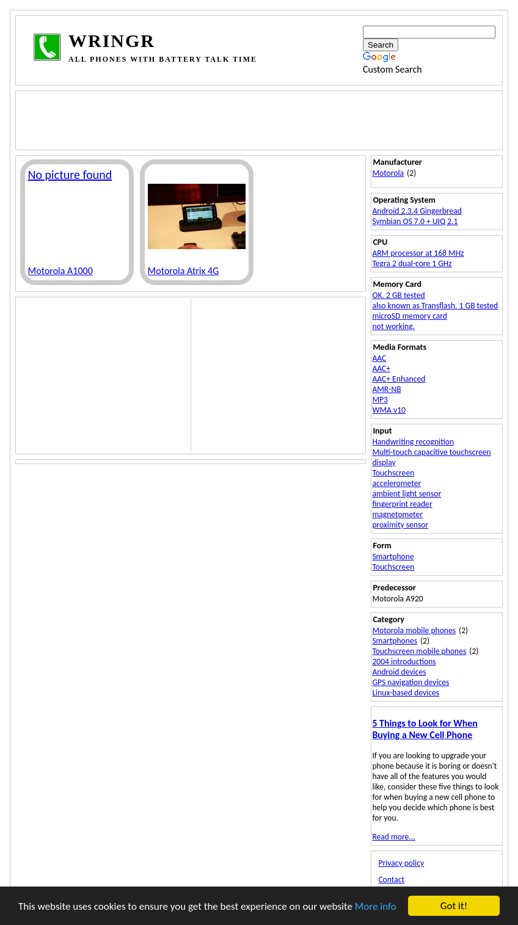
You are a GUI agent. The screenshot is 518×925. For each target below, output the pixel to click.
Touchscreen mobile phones (419, 651)
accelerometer (396, 483)
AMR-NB (386, 389)
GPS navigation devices (410, 682)
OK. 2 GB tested (398, 295)
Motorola (388, 173)
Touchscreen (393, 473)
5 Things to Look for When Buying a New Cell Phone (424, 729)
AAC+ (381, 368)
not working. (393, 326)
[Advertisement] (254, 119)
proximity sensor (400, 525)
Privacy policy (401, 863)
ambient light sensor (406, 493)
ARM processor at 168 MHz (418, 253)
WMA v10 (389, 410)
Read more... (393, 837)
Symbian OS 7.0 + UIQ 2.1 (415, 221)
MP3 (380, 399)
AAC (379, 358)
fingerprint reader (402, 504)
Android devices (399, 672)
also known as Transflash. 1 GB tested (435, 305)
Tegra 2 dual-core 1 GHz (411, 263)
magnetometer (397, 514)
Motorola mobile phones (414, 630)
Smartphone (393, 556)
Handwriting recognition (413, 442)
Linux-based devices (405, 692)
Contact (391, 879)
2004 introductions (404, 661)
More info (375, 906)
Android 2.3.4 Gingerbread (417, 211)
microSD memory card (409, 316)
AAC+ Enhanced (398, 379)
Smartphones (394, 641)
